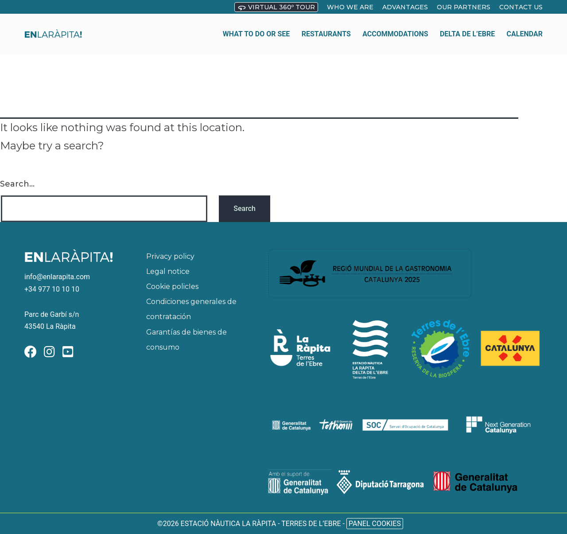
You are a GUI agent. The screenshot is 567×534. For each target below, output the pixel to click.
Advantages (405, 7)
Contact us (521, 7)
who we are (350, 7)
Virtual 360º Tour (276, 7)
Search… (17, 184)
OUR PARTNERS (463, 7)
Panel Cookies (375, 523)
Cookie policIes (172, 286)
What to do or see (256, 28)
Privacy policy (170, 256)
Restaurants (326, 28)
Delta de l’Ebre (467, 28)
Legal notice (168, 271)
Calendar (525, 28)
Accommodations (395, 28)
